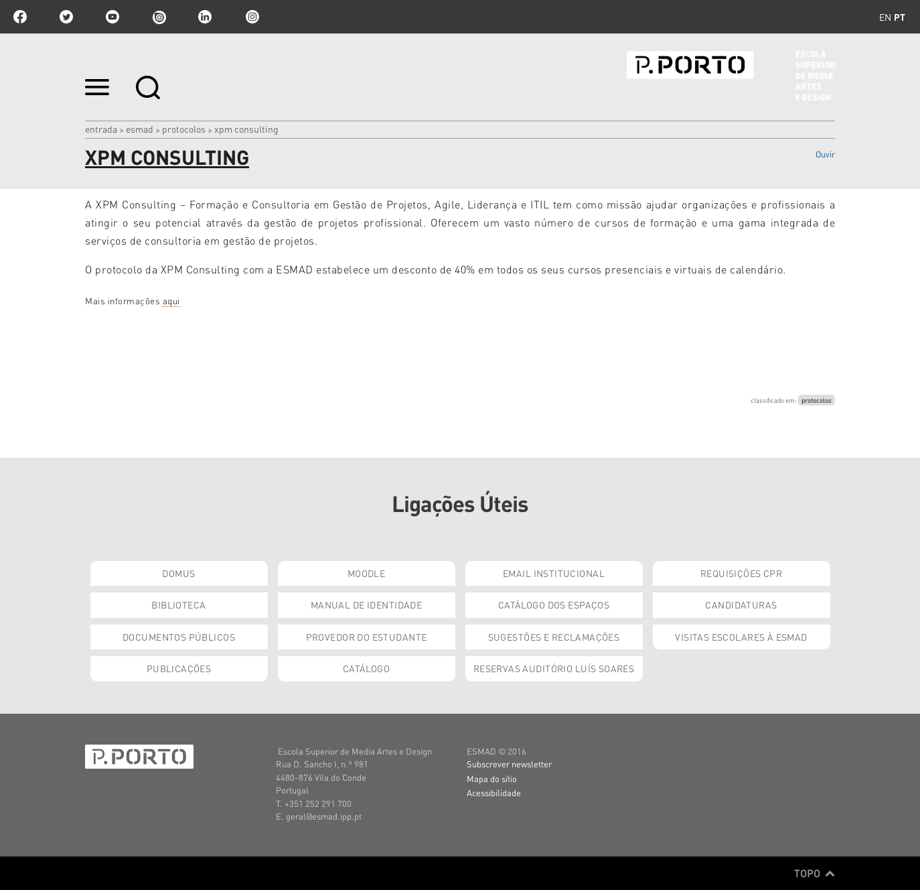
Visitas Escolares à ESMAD (741, 637)
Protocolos (184, 129)
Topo (814, 873)
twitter (66, 16)
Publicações (179, 668)
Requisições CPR (741, 573)
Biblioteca (178, 604)
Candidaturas (741, 604)
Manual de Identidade (366, 604)
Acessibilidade (494, 792)
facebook (20, 16)
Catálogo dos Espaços (553, 604)
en (885, 17)
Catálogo (366, 668)
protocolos (816, 400)
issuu (158, 16)
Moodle (367, 573)
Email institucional (554, 573)
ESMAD (139, 129)
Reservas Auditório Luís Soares (554, 668)
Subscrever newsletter (509, 763)
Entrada (101, 129)
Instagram (251, 16)
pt (899, 17)
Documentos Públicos (179, 637)
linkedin (205, 16)
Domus (178, 573)
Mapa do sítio (492, 778)
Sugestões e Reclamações (554, 637)
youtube (112, 16)
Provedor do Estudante (366, 637)
